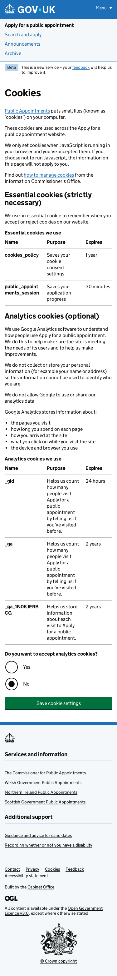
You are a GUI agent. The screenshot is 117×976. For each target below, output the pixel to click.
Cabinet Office (40, 887)
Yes (26, 667)
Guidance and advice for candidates (38, 835)
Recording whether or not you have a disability (48, 845)
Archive (13, 53)
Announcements (22, 44)
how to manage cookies (49, 175)
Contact (12, 869)
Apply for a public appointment (39, 25)
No (26, 684)
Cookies (52, 869)
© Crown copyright (58, 961)
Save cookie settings (59, 703)
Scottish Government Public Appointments (45, 802)
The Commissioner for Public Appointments (45, 773)
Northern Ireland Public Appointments (41, 792)
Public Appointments (27, 111)
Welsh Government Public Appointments (43, 782)
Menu (102, 8)
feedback (81, 67)
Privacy (32, 869)
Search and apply (23, 35)
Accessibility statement (26, 875)
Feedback (75, 869)
